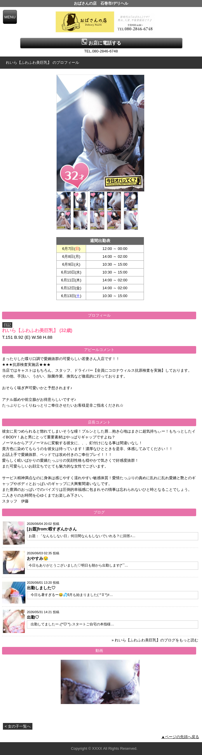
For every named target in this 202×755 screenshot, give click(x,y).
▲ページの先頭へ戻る (180, 737)
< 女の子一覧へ (18, 726)
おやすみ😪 (37, 558)
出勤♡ (33, 617)
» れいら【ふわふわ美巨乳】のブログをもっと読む (155, 640)
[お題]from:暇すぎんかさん (52, 529)
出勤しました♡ (41, 587)
